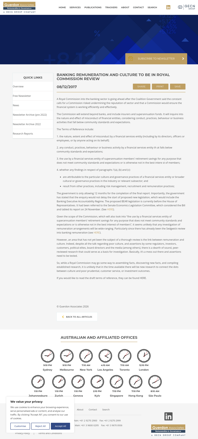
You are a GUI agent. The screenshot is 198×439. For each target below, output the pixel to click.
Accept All (60, 426)
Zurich (59, 391)
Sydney (47, 367)
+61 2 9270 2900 (88, 416)
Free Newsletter (22, 96)
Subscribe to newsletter (156, 60)
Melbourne (67, 367)
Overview (18, 86)
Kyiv (97, 391)
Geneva (78, 391)
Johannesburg (38, 391)
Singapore (116, 391)
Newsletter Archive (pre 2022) (30, 114)
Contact (138, 7)
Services (75, 7)
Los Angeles (105, 367)
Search (152, 7)
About (125, 7)
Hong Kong (135, 391)
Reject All (40, 426)
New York (86, 367)
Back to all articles (77, 316)
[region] (40, 415)
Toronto (125, 367)
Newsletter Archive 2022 (27, 124)
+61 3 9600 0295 (90, 420)
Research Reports (23, 133)
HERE (110, 209)
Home (62, 7)
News (16, 105)
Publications (92, 7)
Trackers (111, 7)
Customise (20, 426)
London (144, 367)
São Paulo (154, 391)
